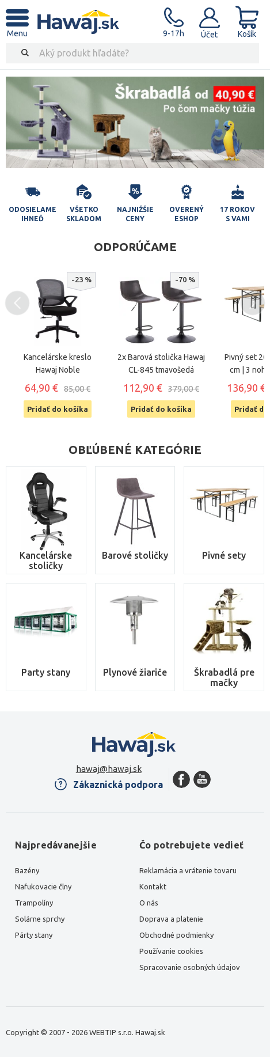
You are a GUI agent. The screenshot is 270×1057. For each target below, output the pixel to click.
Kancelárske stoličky (46, 560)
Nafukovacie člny (43, 886)
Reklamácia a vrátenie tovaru (188, 870)
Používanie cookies (171, 951)
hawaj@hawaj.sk (109, 769)
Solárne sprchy (39, 919)
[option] (135, 122)
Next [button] (253, 303)
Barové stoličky (135, 555)
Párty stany (33, 935)
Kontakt (152, 886)
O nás (148, 903)
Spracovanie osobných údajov (189, 967)
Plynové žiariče (135, 672)
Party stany (45, 672)
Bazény (27, 870)
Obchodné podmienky (176, 935)
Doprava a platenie (171, 919)
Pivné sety (224, 555)
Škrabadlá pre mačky (224, 677)
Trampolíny (34, 903)
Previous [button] (18, 303)
